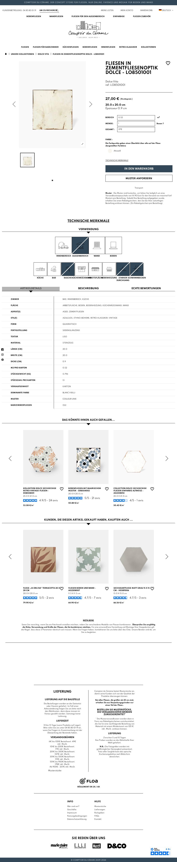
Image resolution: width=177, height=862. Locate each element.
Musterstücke (100, 806)
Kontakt (97, 819)
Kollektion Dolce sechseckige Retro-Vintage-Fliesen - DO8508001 (39, 490)
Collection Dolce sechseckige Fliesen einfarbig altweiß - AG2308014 (130, 490)
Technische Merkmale (116, 160)
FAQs (96, 816)
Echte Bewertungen (146, 288)
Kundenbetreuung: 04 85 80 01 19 (19, 10)
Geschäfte (71, 809)
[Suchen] (49, 10)
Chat (128, 629)
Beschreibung (88, 288)
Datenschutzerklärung (76, 819)
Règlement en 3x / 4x (88, 786)
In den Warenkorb (138, 168)
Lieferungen (99, 809)
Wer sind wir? (73, 806)
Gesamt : (110, 130)
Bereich (109, 118)
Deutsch (166, 10)
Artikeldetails (31, 288)
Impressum (72, 812)
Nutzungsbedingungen (77, 816)
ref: (107, 85)
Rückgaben (99, 812)
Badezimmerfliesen (21, 405)
